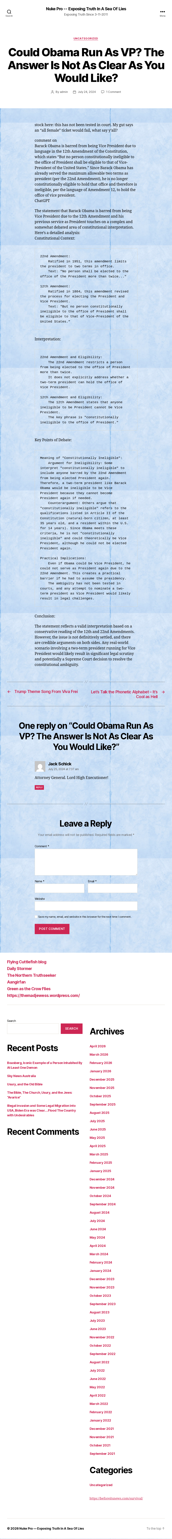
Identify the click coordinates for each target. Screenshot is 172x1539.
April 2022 (98, 1396)
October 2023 (100, 1296)
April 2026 (98, 1047)
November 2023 (102, 1288)
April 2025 (98, 1146)
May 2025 (97, 1138)
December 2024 (102, 1180)
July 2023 (97, 1321)
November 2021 (102, 1437)
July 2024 (97, 1221)
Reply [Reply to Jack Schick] (39, 788)
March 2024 (99, 1254)
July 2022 (97, 1371)
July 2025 (97, 1121)
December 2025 (102, 1080)
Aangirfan (16, 982)
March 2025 (99, 1155)
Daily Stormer (20, 969)
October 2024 (100, 1196)
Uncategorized (86, 39)
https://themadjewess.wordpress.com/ (46, 996)
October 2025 (100, 1096)
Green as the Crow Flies (30, 989)
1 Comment (113, 92)
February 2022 (101, 1412)
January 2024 (100, 1271)
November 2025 (102, 1088)
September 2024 (103, 1205)
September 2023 (103, 1304)
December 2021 (102, 1429)
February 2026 (101, 1063)
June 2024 (98, 1230)
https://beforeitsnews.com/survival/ (116, 1499)
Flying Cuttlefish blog (28, 962)
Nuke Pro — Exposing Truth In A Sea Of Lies (52, 1529)
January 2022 (100, 1421)
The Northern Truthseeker (33, 975)
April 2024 (98, 1246)
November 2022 (102, 1338)
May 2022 (97, 1388)
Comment (42, 846)
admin (64, 92)
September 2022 (102, 1354)
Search (11, 1021)
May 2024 (97, 1238)
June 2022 (98, 1379)
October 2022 (100, 1346)
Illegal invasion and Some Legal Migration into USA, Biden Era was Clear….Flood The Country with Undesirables (41, 1111)
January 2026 (100, 1072)
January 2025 (100, 1171)
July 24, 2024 (87, 92)
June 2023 (98, 1329)
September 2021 (102, 1454)
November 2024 (102, 1188)
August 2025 (99, 1113)
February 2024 (101, 1263)
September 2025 (103, 1105)
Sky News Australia (21, 1076)
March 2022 (99, 1404)
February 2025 (101, 1163)
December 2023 (102, 1279)
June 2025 (98, 1130)
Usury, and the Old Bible (24, 1085)
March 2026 (99, 1055)
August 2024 (99, 1213)
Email (92, 882)
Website (40, 899)
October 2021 (100, 1446)
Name (39, 882)
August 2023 (99, 1313)
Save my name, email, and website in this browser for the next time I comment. (84, 917)
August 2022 (99, 1363)
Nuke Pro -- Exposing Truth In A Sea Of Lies (86, 9)
